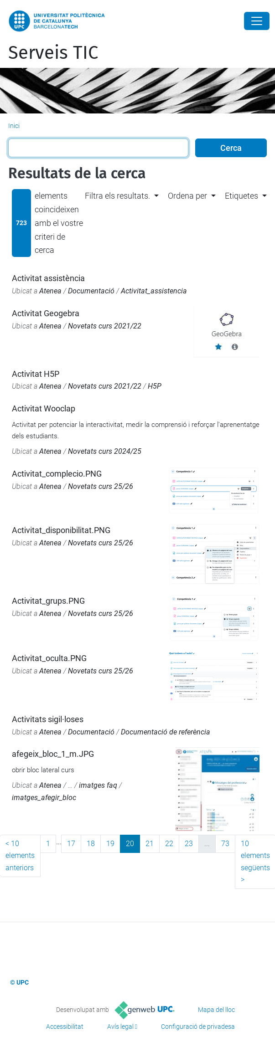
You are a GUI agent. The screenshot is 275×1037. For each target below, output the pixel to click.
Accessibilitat (64, 1026)
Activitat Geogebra (45, 313)
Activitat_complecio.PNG (57, 473)
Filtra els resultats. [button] (117, 195)
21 (149, 843)
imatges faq (98, 785)
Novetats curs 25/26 (100, 486)
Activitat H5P (35, 374)
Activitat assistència (48, 278)
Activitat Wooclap (43, 408)
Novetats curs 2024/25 (104, 451)
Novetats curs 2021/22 (104, 326)
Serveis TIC (53, 53)
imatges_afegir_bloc (44, 797)
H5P (154, 386)
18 (91, 843)
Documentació (91, 291)
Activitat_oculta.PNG (49, 658)
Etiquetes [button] (241, 195)
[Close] (257, 21)
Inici (14, 125)
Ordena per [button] (187, 195)
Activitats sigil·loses (47, 719)
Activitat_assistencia (154, 291)
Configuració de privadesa (198, 1026)
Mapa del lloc (216, 1009)
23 (189, 843)
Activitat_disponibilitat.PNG (61, 530)
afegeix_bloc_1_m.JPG (53, 754)
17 (71, 843)
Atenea (50, 291)
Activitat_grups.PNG (48, 601)
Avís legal (120, 1026)
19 (110, 843)
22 (169, 843)
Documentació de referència (165, 732)
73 (225, 843)
